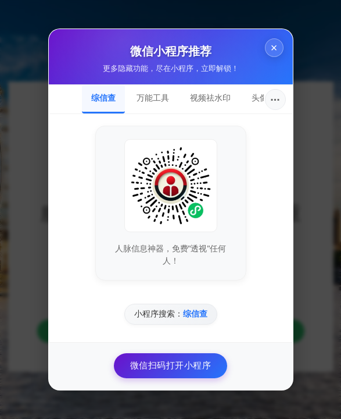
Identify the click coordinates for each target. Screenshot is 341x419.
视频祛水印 (210, 97)
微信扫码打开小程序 (170, 365)
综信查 (103, 97)
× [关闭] (274, 47)
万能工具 (153, 97)
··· (275, 99)
